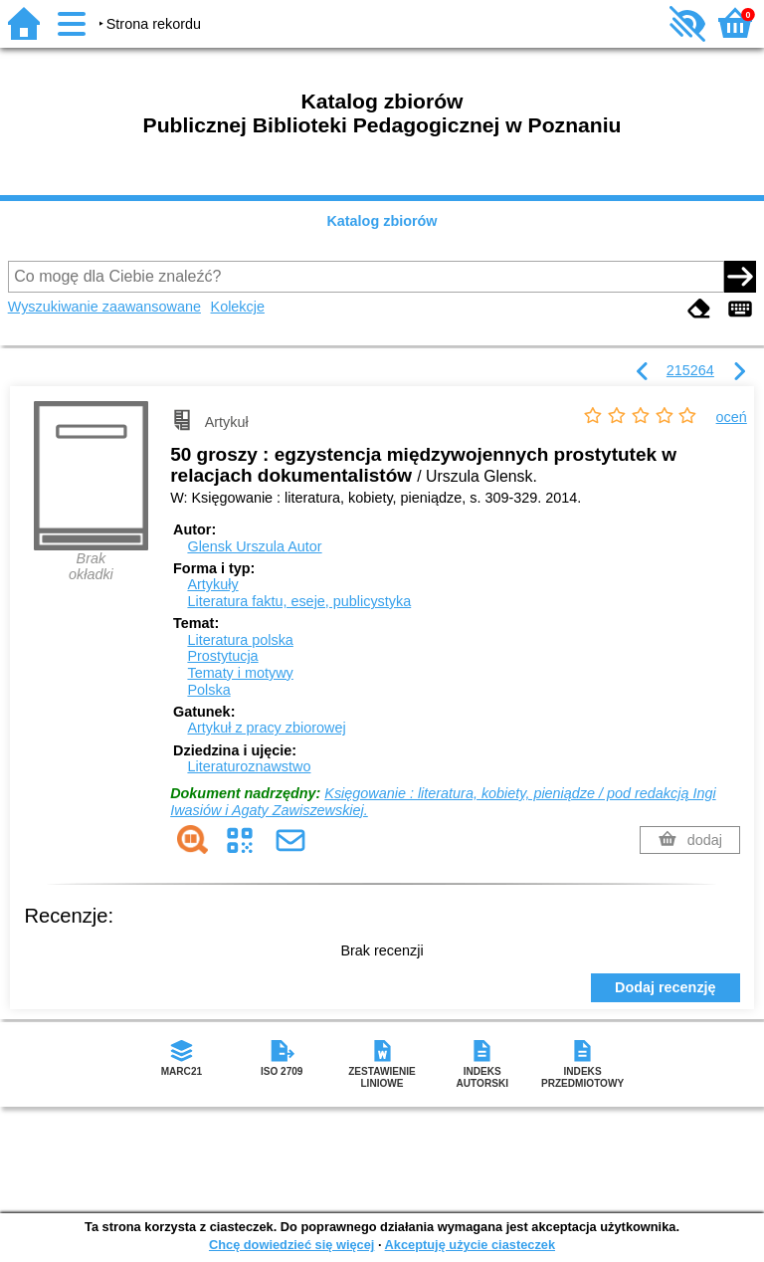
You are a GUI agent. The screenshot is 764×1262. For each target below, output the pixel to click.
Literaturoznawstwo (248, 766)
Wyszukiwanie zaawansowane (104, 307)
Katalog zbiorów (381, 221)
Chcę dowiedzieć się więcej (291, 1244)
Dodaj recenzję (665, 987)
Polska (208, 690)
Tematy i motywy (239, 673)
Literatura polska (239, 640)
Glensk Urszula (254, 546)
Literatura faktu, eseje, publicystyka (299, 601)
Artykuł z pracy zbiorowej (266, 728)
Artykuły (212, 584)
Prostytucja (222, 656)
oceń (731, 417)
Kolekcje (238, 307)
